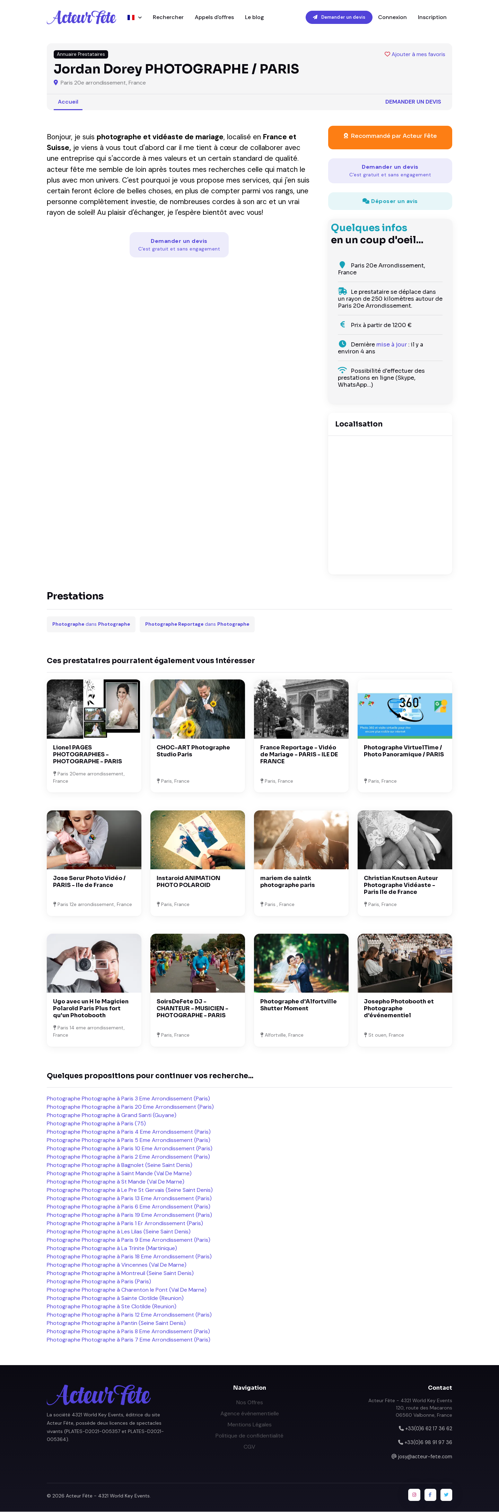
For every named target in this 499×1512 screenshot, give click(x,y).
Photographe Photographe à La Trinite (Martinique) (112, 1248)
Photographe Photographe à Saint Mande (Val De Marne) (119, 1173)
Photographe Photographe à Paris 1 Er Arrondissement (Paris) (125, 1223)
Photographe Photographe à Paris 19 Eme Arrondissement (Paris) (129, 1215)
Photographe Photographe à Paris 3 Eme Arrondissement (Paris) (128, 1098)
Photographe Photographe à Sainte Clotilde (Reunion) (115, 1298)
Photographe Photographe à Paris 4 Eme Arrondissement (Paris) (129, 1132)
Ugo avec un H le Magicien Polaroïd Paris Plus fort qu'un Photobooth (91, 1008)
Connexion (392, 17)
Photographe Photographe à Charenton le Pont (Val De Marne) (127, 1290)
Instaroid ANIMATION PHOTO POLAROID (188, 882)
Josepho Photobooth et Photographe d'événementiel (399, 1008)
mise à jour (391, 345)
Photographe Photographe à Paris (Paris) (99, 1281)
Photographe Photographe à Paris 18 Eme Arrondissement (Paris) (129, 1256)
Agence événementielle (249, 1413)
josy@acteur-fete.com (425, 1456)
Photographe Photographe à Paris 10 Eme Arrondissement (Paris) (129, 1148)
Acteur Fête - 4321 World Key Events (108, 1496)
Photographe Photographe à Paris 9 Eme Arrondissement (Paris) (128, 1240)
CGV (249, 1446)
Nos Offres (249, 1402)
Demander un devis (339, 17)
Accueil (68, 101)
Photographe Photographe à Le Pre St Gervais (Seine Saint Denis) (130, 1190)
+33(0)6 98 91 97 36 (428, 1443)
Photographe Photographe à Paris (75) (96, 1123)
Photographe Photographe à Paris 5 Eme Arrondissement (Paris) (128, 1140)
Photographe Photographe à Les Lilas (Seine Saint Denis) (119, 1232)
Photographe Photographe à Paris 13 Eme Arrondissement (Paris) (129, 1198)
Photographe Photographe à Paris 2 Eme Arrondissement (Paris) (128, 1157)
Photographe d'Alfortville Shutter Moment (298, 1005)
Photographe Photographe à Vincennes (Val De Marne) (116, 1265)
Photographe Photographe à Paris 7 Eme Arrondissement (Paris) (128, 1340)
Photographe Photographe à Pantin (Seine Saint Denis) (116, 1323)
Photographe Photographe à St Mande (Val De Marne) (115, 1182)
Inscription (432, 17)
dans (91, 624)
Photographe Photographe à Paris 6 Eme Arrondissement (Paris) (128, 1207)
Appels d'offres (214, 17)
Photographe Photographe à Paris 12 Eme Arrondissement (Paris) (129, 1315)
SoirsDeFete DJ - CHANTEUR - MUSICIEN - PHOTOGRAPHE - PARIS (192, 1008)
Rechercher (168, 17)
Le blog (254, 17)
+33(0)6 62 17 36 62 (428, 1428)
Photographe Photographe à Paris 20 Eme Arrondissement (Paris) (130, 1107)
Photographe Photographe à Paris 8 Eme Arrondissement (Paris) (128, 1331)
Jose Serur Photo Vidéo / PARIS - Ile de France (89, 882)
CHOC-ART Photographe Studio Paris (193, 751)
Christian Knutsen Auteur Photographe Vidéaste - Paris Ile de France (401, 885)
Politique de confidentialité (249, 1435)
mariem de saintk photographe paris (287, 882)
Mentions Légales (250, 1424)
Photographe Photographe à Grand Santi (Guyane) (111, 1115)
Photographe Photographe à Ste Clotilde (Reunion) (111, 1306)
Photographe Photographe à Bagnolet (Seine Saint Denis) (119, 1165)
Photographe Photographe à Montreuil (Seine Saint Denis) (120, 1273)
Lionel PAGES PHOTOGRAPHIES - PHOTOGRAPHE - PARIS (87, 754)
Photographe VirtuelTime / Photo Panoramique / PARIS (404, 751)
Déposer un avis (390, 201)
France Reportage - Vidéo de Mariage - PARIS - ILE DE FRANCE (299, 754)
